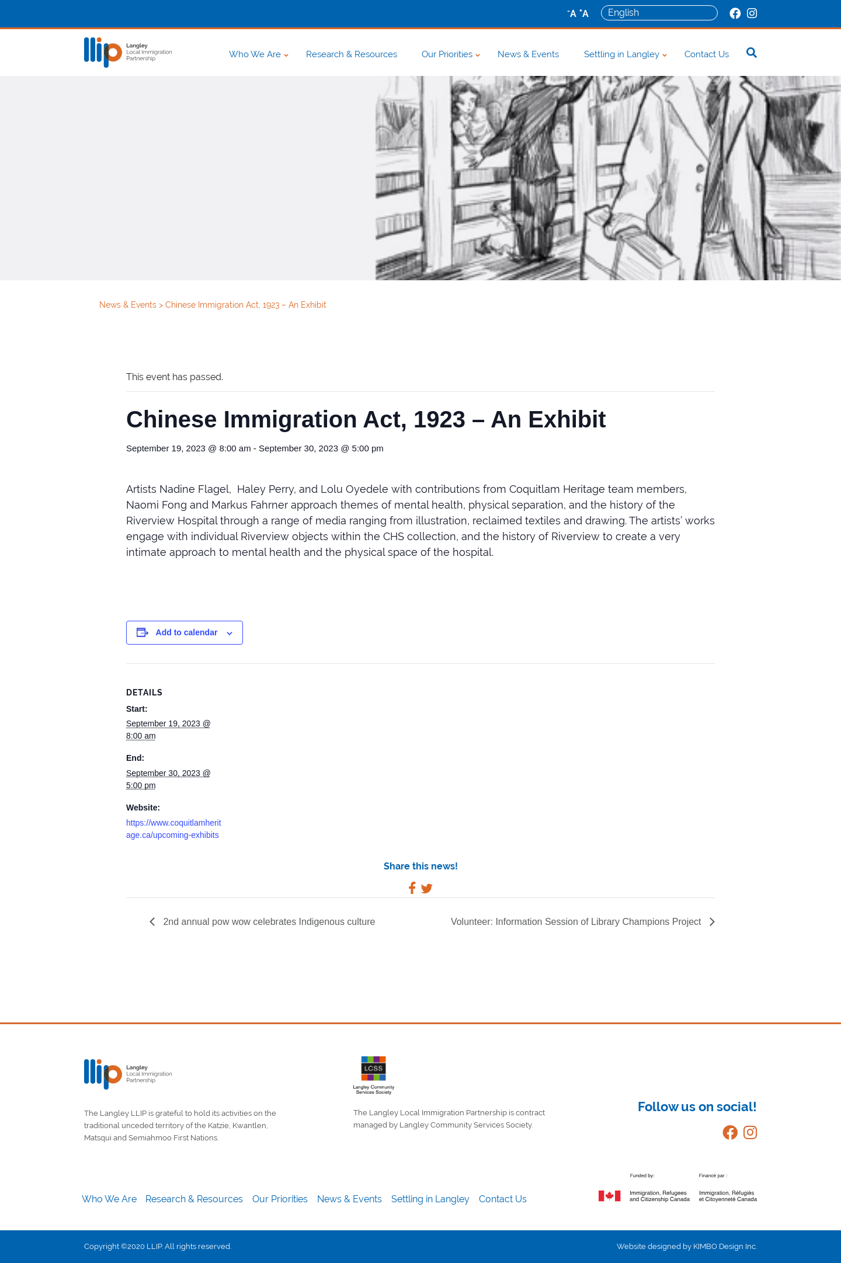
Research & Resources (351, 54)
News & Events (528, 54)
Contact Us (706, 54)
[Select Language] (659, 12)
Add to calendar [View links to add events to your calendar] (187, 632)
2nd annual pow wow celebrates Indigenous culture (268, 922)
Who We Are (255, 54)
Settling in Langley (621, 54)
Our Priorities (447, 54)
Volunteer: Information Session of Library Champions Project (577, 922)
